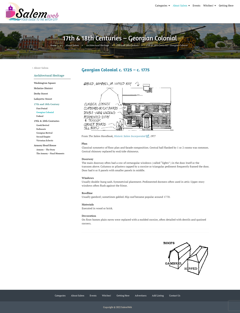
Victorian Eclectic (44, 140)
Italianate (41, 129)
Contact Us (174, 295)
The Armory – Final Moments (50, 153)
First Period (41, 108)
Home (53, 45)
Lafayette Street (43, 98)
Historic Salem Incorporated (131, 136)
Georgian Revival (44, 133)
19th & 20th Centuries (46, 120)
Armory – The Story (45, 149)
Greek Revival (42, 125)
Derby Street (41, 93)
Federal (39, 116)
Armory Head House (45, 145)
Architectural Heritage (97, 45)
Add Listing (158, 295)
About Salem (180, 5)
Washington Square (45, 82)
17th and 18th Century (127, 45)
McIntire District (43, 88)
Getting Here (226, 5)
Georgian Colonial (45, 112)
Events (196, 5)
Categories (161, 5)
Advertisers (140, 295)
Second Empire (43, 136)
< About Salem (40, 67)
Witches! (208, 5)
